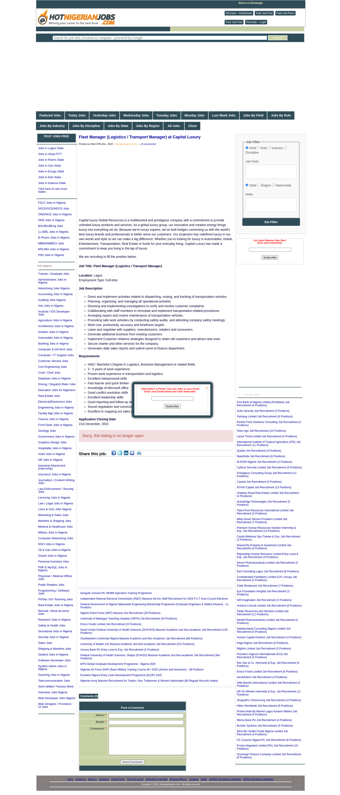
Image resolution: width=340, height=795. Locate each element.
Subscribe (172, 406)
